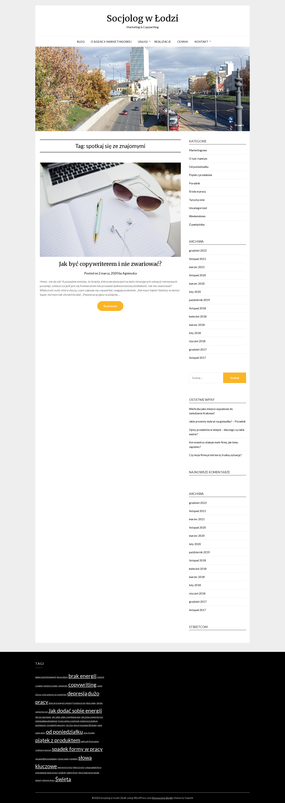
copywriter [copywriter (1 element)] (63, 686)
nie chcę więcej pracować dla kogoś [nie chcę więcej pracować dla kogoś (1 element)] (81, 725)
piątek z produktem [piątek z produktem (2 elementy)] (57, 740)
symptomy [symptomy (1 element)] (73, 759)
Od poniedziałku (198, 166)
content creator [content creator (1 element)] (50, 686)
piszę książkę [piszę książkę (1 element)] (89, 733)
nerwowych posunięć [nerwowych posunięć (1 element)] (56, 725)
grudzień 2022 (198, 250)
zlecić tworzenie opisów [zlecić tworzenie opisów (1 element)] (88, 772)
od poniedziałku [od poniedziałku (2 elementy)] (64, 731)
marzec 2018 (197, 324)
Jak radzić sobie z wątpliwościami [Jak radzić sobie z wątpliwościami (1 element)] (66, 717)
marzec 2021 (197, 267)
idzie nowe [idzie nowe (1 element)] (91, 703)
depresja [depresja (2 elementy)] (77, 693)
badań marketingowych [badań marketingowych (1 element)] (45, 677)
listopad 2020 (197, 275)
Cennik (182, 41)
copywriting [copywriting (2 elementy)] (82, 684)
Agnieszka (130, 273)
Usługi (143, 41)
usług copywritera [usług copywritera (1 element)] (93, 767)
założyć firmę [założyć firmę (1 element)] (72, 772)
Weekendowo (197, 216)
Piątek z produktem (200, 175)
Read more (110, 306)
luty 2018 (195, 333)
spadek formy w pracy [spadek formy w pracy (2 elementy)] (77, 749)
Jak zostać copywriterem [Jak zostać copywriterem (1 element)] (92, 717)
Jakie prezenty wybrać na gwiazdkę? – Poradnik (217, 421)
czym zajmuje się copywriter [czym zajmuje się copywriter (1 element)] (54, 694)
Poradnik (194, 183)
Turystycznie (197, 199)
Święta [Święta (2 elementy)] (63, 779)
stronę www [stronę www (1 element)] (63, 759)
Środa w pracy (197, 191)
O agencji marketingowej (111, 41)
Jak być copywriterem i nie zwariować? (110, 263)
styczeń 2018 (197, 341)
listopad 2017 (197, 357)
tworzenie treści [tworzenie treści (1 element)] (64, 767)
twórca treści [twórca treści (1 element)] (79, 767)
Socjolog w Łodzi (142, 18)
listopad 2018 (197, 308)
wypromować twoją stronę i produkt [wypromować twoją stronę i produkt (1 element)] (50, 772)
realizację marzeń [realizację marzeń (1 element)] (43, 750)
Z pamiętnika (196, 224)
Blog (81, 41)
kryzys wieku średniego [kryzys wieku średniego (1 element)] (68, 721)
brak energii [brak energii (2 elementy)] (83, 676)
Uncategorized (198, 208)
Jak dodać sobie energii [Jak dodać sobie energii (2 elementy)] (75, 710)
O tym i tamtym (198, 158)
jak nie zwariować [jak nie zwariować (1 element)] (43, 717)
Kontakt (201, 41)
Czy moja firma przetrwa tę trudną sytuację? (215, 455)
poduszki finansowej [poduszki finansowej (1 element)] (90, 741)
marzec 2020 (197, 283)
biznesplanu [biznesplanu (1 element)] (62, 677)
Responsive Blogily (162, 797)
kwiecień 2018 (197, 316)
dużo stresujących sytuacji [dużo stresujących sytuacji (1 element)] (60, 703)
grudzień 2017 (198, 349)
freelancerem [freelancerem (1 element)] (79, 703)
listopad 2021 (197, 258)
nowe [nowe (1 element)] (99, 725)
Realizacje (162, 41)
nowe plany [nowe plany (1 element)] (40, 733)
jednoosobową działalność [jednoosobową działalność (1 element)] (46, 721)
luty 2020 (195, 291)
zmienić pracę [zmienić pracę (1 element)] (48, 780)
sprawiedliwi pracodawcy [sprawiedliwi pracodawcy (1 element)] (46, 759)
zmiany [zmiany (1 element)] (38, 780)
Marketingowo (198, 150)
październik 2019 (199, 300)
